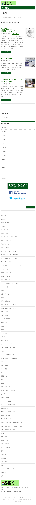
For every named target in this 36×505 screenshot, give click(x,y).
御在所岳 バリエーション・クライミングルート (13, 244)
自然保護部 (4, 333)
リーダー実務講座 (5, 319)
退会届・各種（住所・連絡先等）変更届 (11, 422)
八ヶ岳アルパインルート (7, 262)
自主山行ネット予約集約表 (8, 411)
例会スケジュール (5, 447)
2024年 (4, 135)
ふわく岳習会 (4, 315)
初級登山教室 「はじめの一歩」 (9, 304)
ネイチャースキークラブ (7, 354)
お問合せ (3, 476)
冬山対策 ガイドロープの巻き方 (9, 254)
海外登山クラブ (5, 340)
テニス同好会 (4, 369)
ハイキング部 (4, 287)
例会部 (3, 326)
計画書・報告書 (5, 397)
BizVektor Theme (21, 499)
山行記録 (3, 458)
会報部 (3, 329)
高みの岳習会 (4, 311)
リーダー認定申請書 (6, 401)
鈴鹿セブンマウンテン (7, 272)
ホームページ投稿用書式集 (8, 404)
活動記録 (3, 472)
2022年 (4, 143)
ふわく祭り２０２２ (6, 444)
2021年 (4, 147)
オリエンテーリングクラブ (8, 347)
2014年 (4, 175)
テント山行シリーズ (6, 279)
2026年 (4, 127)
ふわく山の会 (16, 497)
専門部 (3, 290)
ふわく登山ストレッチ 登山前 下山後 (11, 426)
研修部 (3, 297)
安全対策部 (4, 322)
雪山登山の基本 (6, 58)
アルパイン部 (4, 230)
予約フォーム (4, 451)
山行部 (3, 226)
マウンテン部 (4, 269)
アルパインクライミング (7, 233)
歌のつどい (4, 372)
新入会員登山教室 (5, 301)
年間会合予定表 (5, 440)
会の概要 (3, 219)
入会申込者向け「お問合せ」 (8, 390)
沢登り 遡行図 (5, 247)
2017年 (4, 163)
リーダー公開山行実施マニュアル (9, 283)
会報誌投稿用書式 (5, 415)
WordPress (12, 499)
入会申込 (3, 383)
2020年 (4, 151)
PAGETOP (30, 207)
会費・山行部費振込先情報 (8, 429)
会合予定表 (4, 436)
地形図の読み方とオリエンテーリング (11, 308)
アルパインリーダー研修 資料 (9, 237)
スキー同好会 (4, 365)
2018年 (4, 159)
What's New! (15, 33)
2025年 (4, 131)
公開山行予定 (4, 433)
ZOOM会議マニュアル (7, 419)
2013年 (4, 179)
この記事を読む (6, 51)
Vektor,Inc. (30, 499)
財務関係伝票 (4, 408)
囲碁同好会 (4, 376)
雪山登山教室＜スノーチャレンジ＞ (10, 258)
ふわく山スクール (5, 387)
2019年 (4, 155)
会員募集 (3, 379)
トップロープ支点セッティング (9, 240)
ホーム (3, 212)
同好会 (3, 362)
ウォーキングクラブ (6, 344)
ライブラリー (4, 394)
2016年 (4, 167)
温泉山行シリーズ (5, 276)
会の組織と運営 (5, 222)
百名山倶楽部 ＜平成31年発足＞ (9, 358)
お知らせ (3, 465)
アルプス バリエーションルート (9, 251)
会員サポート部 (5, 294)
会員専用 (3, 454)
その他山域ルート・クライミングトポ (11, 265)
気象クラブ (4, 351)
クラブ (3, 337)
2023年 (4, 139)
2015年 (4, 171)
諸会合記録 (4, 461)
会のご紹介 (4, 215)
